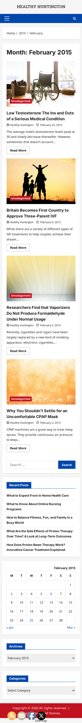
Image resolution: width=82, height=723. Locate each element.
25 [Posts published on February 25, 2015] (31, 620)
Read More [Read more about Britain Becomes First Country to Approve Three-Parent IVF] (20, 248)
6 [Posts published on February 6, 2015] (51, 594)
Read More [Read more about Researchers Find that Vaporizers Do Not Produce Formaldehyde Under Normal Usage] (20, 352)
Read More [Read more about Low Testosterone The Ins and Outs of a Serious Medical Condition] (20, 151)
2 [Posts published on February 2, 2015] (11, 594)
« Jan (10, 627)
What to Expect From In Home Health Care (38, 495)
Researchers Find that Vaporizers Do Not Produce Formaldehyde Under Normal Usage (38, 313)
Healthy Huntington (21, 125)
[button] (7, 18)
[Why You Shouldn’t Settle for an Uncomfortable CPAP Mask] (41, 382)
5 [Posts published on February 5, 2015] (41, 594)
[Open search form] (74, 18)
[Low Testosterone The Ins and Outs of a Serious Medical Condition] (41, 84)
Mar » (71, 627)
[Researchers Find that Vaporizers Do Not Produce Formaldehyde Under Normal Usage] (41, 278)
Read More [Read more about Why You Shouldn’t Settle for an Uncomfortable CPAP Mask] (20, 449)
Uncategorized (20, 101)
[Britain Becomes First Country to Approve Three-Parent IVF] (41, 181)
